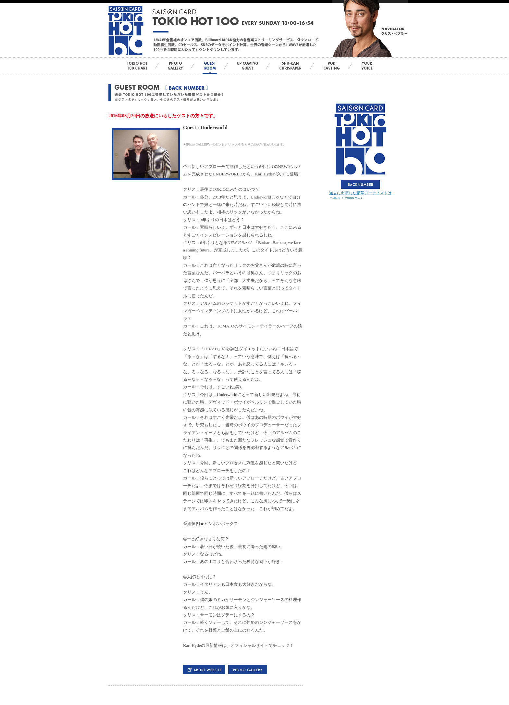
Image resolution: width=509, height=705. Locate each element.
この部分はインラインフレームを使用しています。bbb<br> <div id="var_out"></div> (360, 150)
